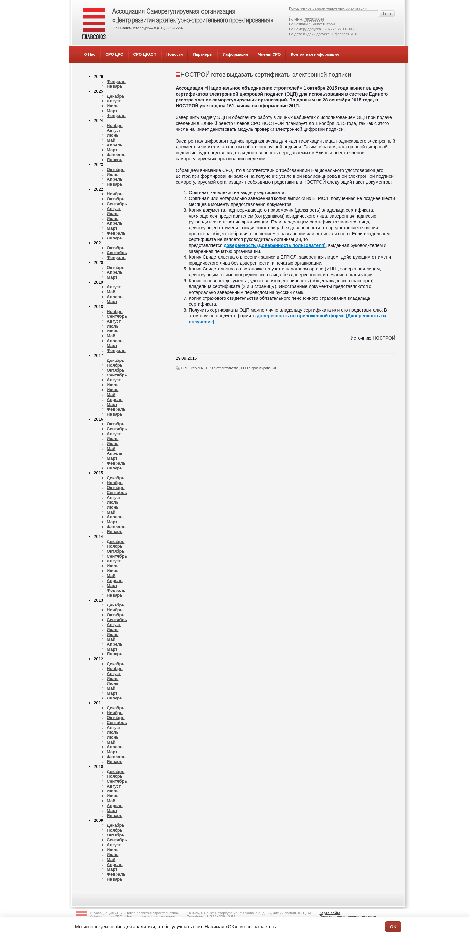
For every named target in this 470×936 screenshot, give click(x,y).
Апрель (115, 145)
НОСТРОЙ (383, 338)
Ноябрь (115, 125)
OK (393, 926)
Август (114, 101)
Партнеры (202, 54)
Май (111, 140)
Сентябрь (117, 203)
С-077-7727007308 (338, 29)
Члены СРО (269, 54)
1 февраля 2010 (345, 34)
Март (112, 110)
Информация (235, 54)
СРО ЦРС (114, 54)
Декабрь (115, 96)
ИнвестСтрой (324, 24)
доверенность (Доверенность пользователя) (275, 245)
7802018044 (314, 19)
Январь (114, 86)
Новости (174, 54)
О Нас (90, 54)
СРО (184, 368)
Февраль (116, 81)
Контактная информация (315, 54)
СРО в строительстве (222, 368)
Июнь (112, 135)
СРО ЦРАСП (145, 54)
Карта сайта (329, 913)
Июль (112, 105)
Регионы (197, 368)
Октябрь (116, 169)
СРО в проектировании (258, 368)
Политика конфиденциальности (347, 917)
